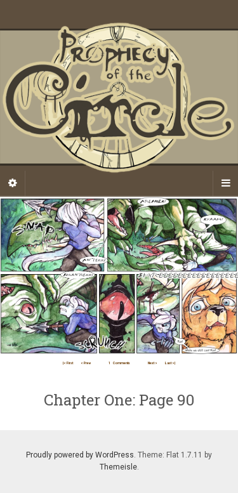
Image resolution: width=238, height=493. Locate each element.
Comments (119, 363)
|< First (68, 363)
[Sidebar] (12, 183)
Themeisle (118, 467)
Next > (152, 363)
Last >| (170, 363)
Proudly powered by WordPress (80, 454)
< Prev (86, 363)
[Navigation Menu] (225, 183)
